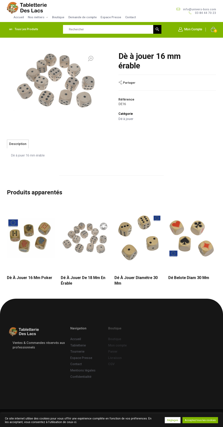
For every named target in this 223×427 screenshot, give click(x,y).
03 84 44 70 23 (205, 13)
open (91, 58)
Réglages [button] (172, 420)
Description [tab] (17, 144)
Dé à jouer (125, 119)
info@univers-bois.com (199, 9)
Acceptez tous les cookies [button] (200, 420)
